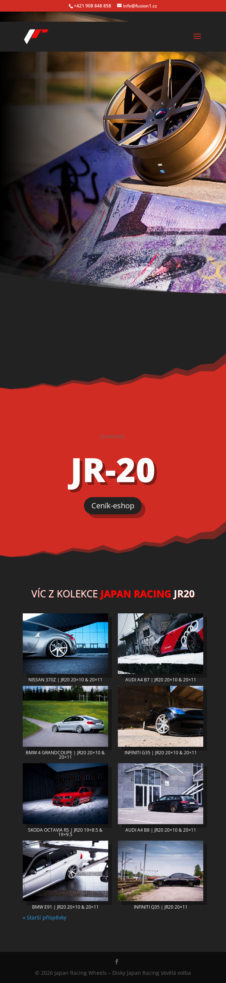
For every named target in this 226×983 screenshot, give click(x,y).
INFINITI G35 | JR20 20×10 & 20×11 (161, 752)
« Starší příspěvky (44, 917)
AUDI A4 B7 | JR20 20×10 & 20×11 (160, 680)
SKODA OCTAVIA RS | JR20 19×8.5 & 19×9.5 (65, 832)
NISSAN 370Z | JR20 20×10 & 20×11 (65, 680)
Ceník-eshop (112, 505)
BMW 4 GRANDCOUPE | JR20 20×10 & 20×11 (65, 754)
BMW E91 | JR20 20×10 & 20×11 (65, 907)
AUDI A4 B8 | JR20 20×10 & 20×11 (160, 830)
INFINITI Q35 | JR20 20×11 (161, 907)
